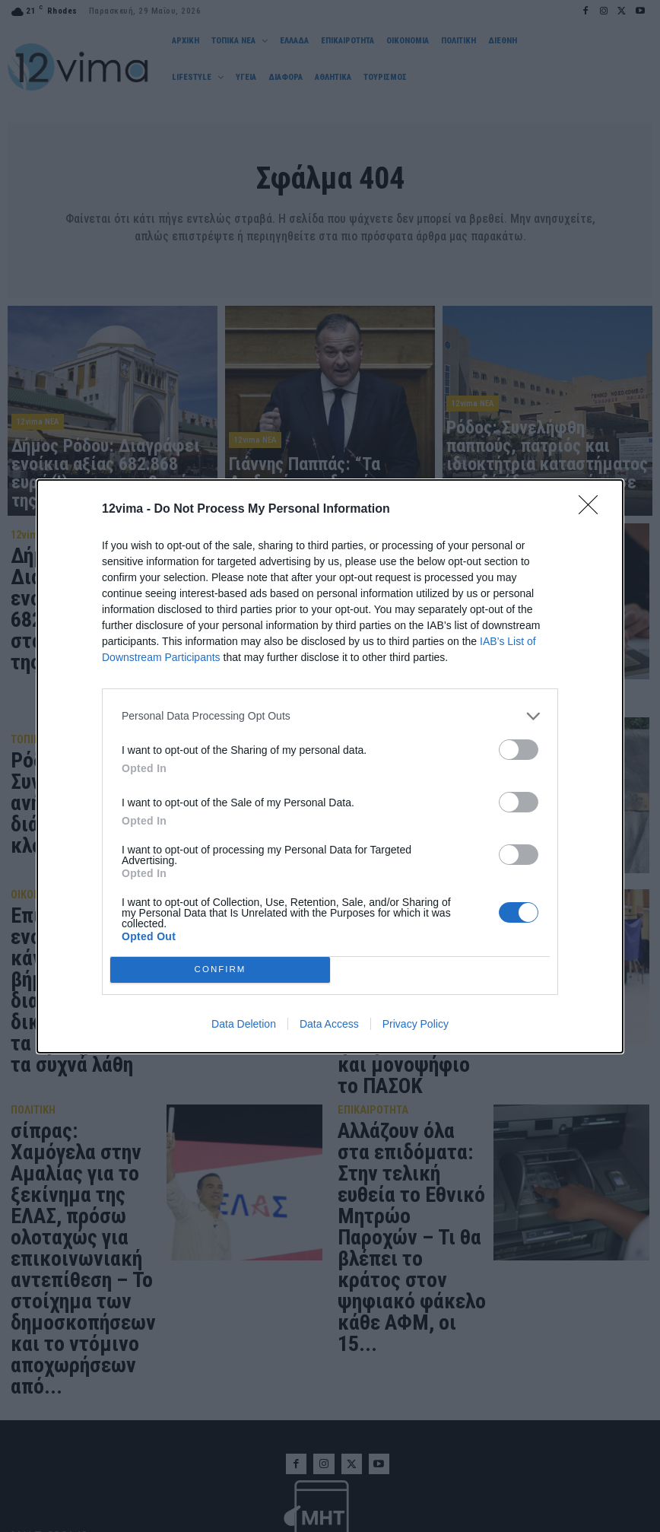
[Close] (593, 509)
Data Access (329, 1024)
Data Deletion (243, 1024)
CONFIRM (220, 968)
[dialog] (330, 766)
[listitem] (330, 716)
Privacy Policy (415, 1024)
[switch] (518, 749)
